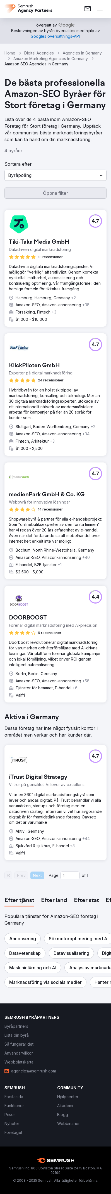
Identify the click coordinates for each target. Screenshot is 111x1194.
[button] (55, 175)
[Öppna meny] (100, 9)
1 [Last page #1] (87, 875)
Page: (54, 875)
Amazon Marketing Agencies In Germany (50, 58)
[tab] (19, 900)
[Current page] (70, 875)
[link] (87, 9)
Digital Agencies (39, 53)
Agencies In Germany (82, 53)
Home (9, 53)
